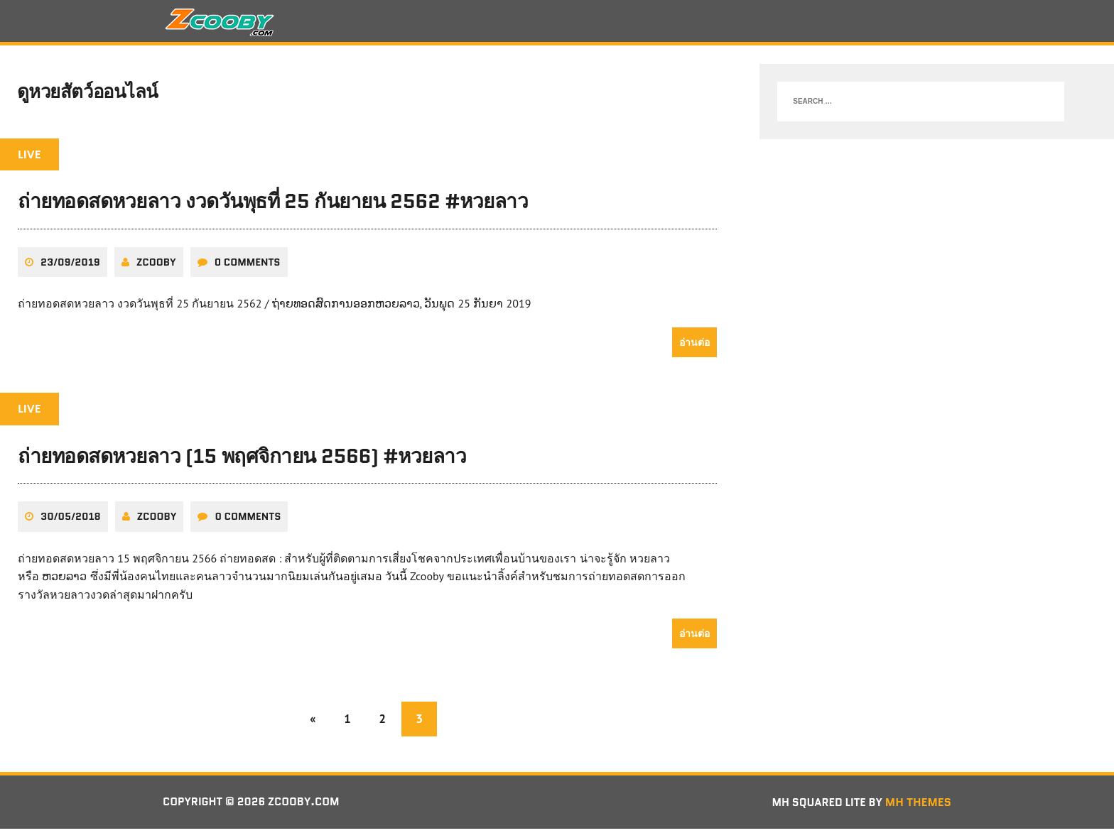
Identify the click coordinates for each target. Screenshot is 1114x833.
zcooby (156, 266)
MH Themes (918, 806)
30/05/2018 (70, 520)
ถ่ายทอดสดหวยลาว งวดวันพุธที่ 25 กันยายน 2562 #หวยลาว (273, 206)
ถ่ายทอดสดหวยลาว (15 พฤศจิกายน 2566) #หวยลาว (242, 460)
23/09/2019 (70, 266)
